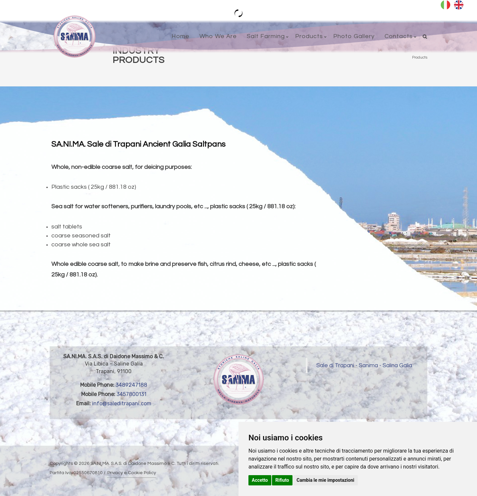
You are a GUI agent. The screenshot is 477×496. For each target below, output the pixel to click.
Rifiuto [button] (282, 480)
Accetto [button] (260, 480)
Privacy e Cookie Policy (131, 473)
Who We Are (218, 36)
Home (180, 36)
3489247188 (131, 385)
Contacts (399, 36)
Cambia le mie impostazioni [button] (325, 480)
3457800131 (131, 394)
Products (309, 36)
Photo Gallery (354, 36)
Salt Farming (266, 36)
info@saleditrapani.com (121, 403)
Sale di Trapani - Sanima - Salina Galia (364, 366)
